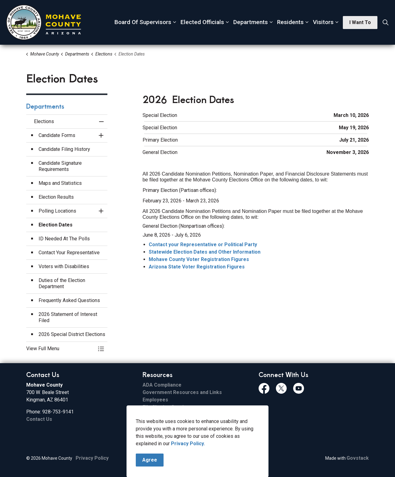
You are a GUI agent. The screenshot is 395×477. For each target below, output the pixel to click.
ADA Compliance (162, 385)
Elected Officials (202, 22)
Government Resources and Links (182, 392)
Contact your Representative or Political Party (203, 244)
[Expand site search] (385, 22)
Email (149, 414)
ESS (147, 422)
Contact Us (39, 419)
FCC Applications (162, 429)
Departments (250, 22)
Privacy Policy (92, 458)
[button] (60, 348)
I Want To (360, 22)
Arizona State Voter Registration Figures (197, 267)
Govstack (358, 458)
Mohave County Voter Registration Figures (199, 259)
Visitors (323, 22)
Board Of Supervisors (142, 22)
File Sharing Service (166, 407)
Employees (155, 400)
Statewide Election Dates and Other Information (204, 252)
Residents (290, 22)
